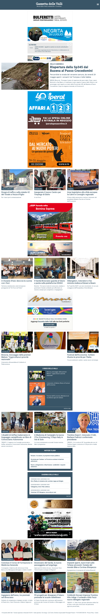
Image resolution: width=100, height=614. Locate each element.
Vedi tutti (68, 496)
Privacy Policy (90, 612)
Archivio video (67, 408)
